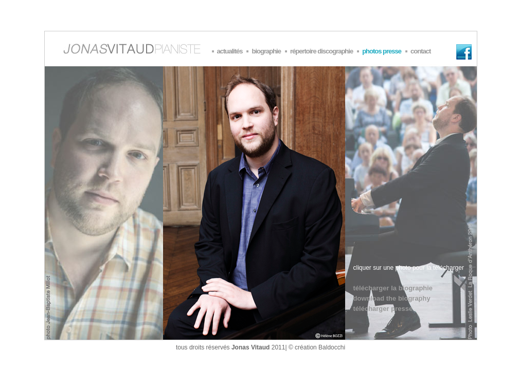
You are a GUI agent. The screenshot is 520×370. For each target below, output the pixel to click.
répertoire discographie (321, 51)
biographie (266, 51)
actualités (230, 51)
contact (420, 51)
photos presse (381, 51)
